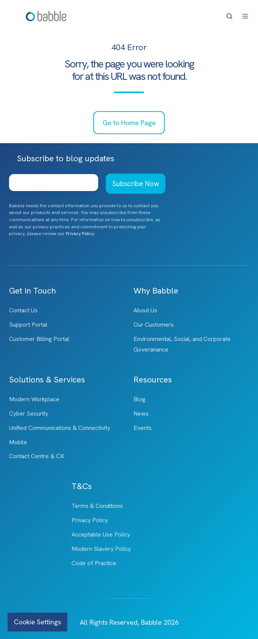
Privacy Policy (89, 520)
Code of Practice (93, 563)
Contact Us (23, 310)
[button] (229, 16)
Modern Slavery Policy (101, 549)
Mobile (18, 442)
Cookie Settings (37, 622)
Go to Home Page (129, 122)
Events (143, 428)
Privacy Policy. (80, 234)
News (141, 413)
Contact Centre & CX (36, 456)
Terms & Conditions (97, 506)
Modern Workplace (34, 399)
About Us (145, 310)
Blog (140, 399)
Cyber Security (28, 413)
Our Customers (154, 325)
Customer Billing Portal (39, 339)
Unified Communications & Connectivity (59, 428)
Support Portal (28, 325)
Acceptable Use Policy (100, 534)
